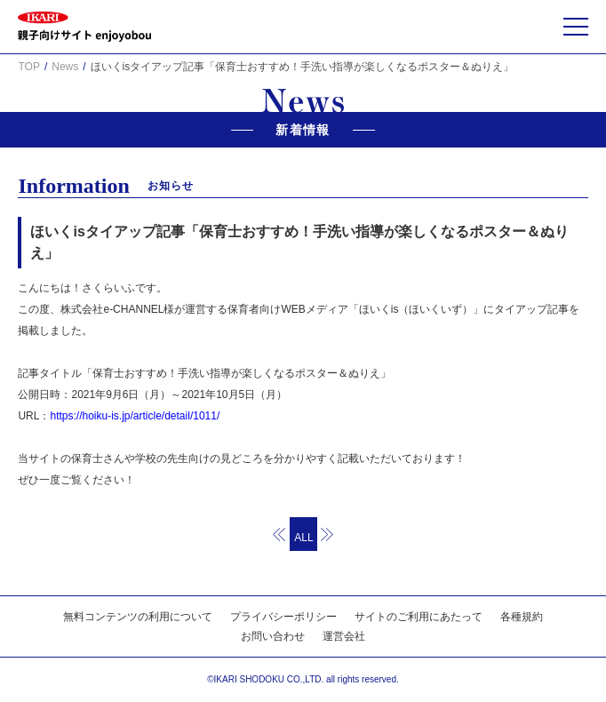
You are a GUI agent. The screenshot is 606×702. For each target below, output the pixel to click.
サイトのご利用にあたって (418, 616)
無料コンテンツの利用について (137, 616)
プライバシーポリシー (283, 616)
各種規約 (521, 616)
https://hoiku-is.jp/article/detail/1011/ (134, 416)
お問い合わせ (273, 636)
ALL (303, 537)
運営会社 (344, 636)
